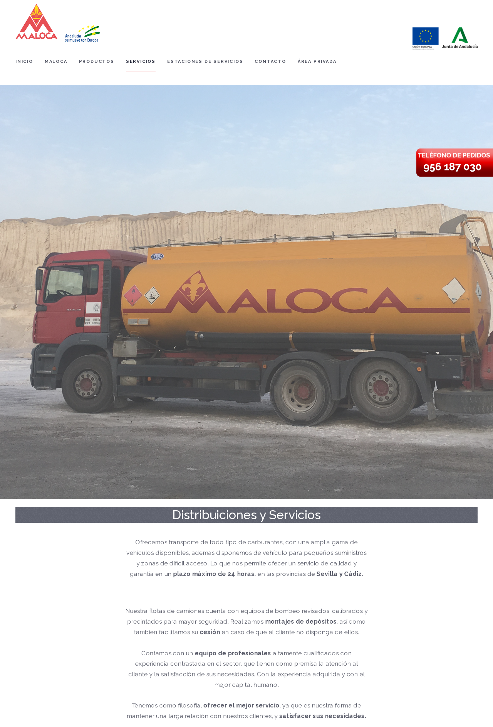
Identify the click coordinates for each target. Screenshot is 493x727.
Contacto (270, 61)
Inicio (24, 61)
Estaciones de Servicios (205, 61)
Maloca (56, 61)
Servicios (141, 61)
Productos (96, 61)
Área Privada (317, 61)
